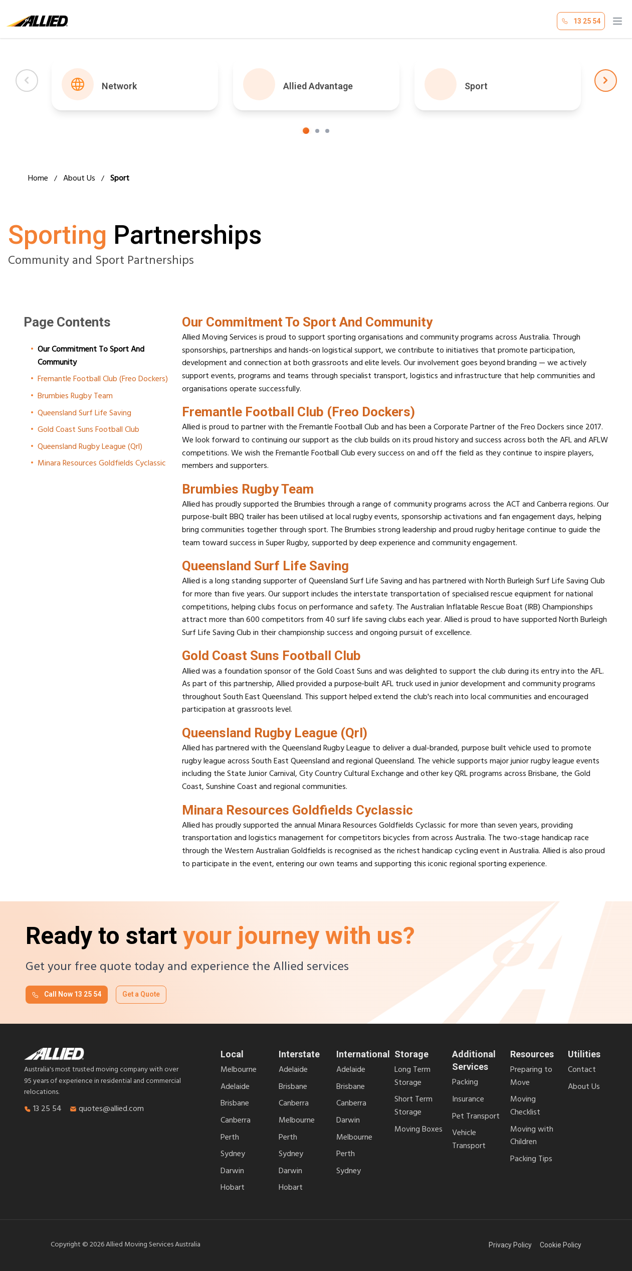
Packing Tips (531, 1160)
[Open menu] (617, 21)
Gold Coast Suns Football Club (85, 430)
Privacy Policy (510, 1245)
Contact (582, 1070)
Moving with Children (531, 1137)
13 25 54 (43, 1110)
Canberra (236, 1121)
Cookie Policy (560, 1245)
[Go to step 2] (317, 131)
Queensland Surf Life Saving (81, 414)
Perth (230, 1138)
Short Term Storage (413, 1107)
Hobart (233, 1188)
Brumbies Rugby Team (72, 397)
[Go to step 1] (306, 130)
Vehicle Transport (469, 1140)
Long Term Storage (412, 1077)
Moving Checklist (525, 1107)
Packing (465, 1083)
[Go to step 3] (327, 131)
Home (38, 179)
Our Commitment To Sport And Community (87, 357)
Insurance (468, 1100)
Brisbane (235, 1104)
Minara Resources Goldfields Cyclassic (98, 464)
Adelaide (235, 1087)
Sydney (233, 1155)
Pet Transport (476, 1117)
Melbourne (239, 1070)
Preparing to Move (531, 1077)
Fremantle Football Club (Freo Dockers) (99, 380)
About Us (79, 179)
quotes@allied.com (107, 1110)
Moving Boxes (418, 1130)
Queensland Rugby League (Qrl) (86, 447)
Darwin (232, 1172)
